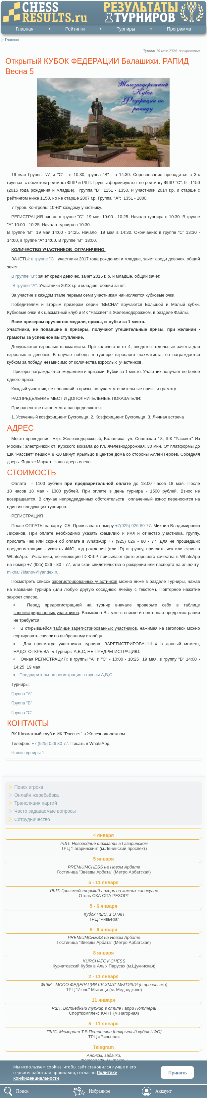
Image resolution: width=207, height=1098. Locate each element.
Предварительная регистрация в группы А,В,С (66, 674)
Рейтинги (75, 29)
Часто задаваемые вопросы (45, 811)
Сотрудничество (32, 819)
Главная (24, 29)
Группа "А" (21, 693)
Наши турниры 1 (27, 752)
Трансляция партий (35, 803)
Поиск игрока (28, 787)
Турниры (126, 29)
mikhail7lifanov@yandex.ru (33, 572)
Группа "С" (21, 712)
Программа (179, 29)
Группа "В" (21, 702)
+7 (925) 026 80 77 (49, 743)
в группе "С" (43, 258)
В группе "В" (23, 276)
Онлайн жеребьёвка (36, 795)
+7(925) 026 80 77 (133, 525)
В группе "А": (24, 285)
